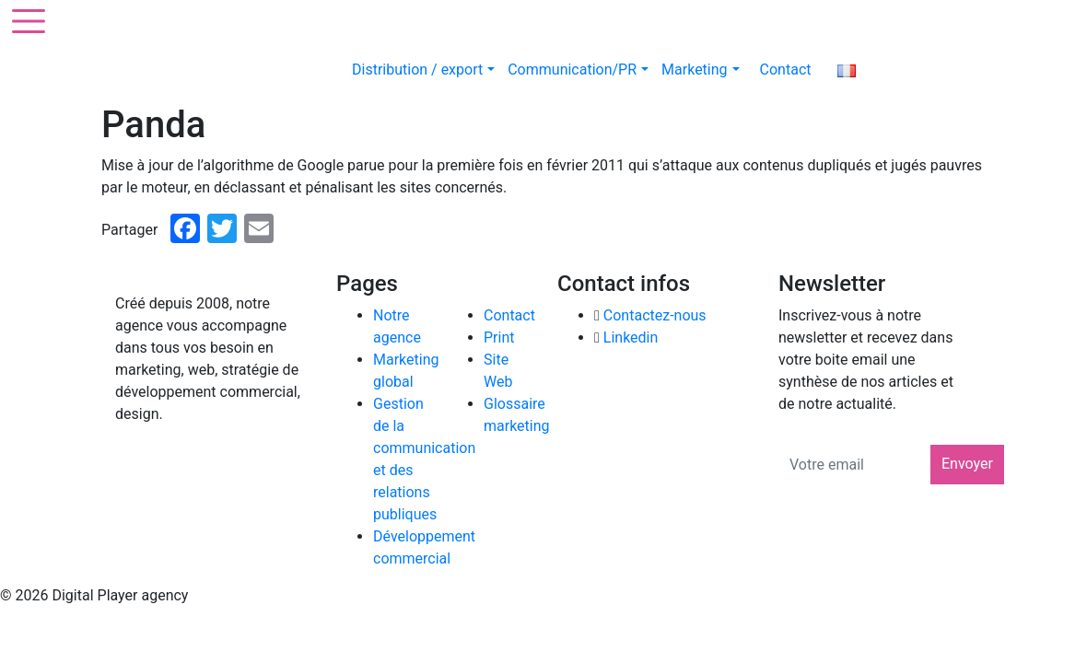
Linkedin (631, 337)
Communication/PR (578, 69)
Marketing (700, 69)
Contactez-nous (655, 315)
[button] (491, 69)
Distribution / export (423, 69)
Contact (786, 69)
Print (499, 337)
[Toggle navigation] (26, 18)
